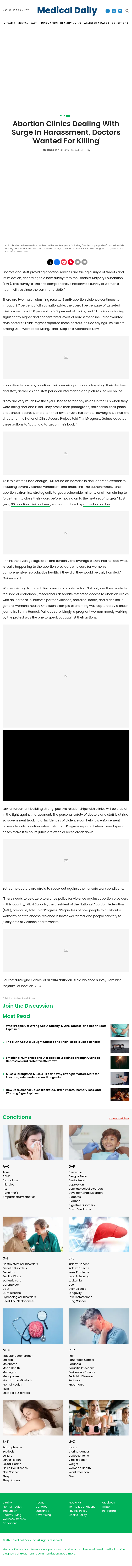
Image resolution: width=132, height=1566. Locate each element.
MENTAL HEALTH (28, 23)
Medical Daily (67, 10)
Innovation (10, 1511)
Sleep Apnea (11, 1480)
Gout (6, 1289)
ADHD (6, 1176)
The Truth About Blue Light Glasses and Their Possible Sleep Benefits (53, 1042)
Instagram (109, 1511)
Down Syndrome (80, 1209)
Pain (71, 1356)
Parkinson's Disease (82, 1372)
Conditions (17, 1117)
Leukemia (75, 1281)
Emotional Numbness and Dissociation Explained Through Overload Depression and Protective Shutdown (53, 1059)
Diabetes (75, 1197)
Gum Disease (12, 1293)
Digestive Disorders (82, 1205)
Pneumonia (76, 1385)
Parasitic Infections (82, 1368)
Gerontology (11, 1285)
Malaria (8, 1360)
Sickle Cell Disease (15, 1468)
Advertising (43, 1515)
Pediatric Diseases (81, 1376)
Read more (67, 1554)
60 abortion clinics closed (30, 504)
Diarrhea (74, 1201)
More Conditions (119, 1118)
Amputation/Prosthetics (19, 1197)
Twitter (106, 1507)
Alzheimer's (10, 1193)
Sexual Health (12, 1464)
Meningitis (9, 1372)
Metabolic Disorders (16, 1393)
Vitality (7, 1503)
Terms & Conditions (82, 1507)
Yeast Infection (79, 1472)
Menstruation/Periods (17, 1380)
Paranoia (75, 1364)
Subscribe (42, 1511)
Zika (71, 1476)
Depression (76, 1185)
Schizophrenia (12, 1447)
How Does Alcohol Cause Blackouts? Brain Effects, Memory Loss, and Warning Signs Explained (53, 1091)
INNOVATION (49, 23)
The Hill (66, 116)
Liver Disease (77, 1289)
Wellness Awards (96, 23)
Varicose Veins (79, 1456)
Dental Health (78, 1180)
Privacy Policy (78, 1511)
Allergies (8, 1185)
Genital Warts (12, 1276)
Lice (71, 1285)
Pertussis (75, 1380)
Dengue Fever (78, 1176)
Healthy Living (12, 1515)
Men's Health (11, 1368)
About (40, 1503)
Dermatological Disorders (86, 1189)
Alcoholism (10, 1180)
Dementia (75, 1172)
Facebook (108, 1503)
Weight (73, 1464)
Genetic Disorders (15, 1268)
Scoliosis (8, 1452)
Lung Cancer (77, 1301)
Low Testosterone (80, 1297)
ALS (5, 1189)
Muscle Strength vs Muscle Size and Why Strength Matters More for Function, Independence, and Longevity (52, 1075)
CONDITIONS (120, 23)
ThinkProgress (89, 418)
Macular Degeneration (18, 1356)
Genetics (9, 1272)
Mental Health (12, 1385)
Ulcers (73, 1447)
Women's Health (80, 1468)
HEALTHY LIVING (70, 23)
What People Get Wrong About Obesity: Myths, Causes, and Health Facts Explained (56, 1027)
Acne (6, 1172)
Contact (41, 1507)
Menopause (11, 1376)
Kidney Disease (79, 1268)
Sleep (6, 1476)
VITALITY (9, 23)
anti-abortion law (96, 504)
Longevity (75, 1293)
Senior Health (12, 1460)
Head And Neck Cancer (18, 1301)
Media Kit (75, 1503)
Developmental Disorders (86, 1193)
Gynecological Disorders (19, 1297)
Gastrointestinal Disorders (20, 1264)
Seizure (7, 1456)
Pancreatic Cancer (81, 1360)
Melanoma (10, 1364)
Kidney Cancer (79, 1264)
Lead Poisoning (79, 1276)
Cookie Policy (78, 1515)
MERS (6, 1389)
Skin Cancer (11, 1472)
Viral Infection (78, 1460)
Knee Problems (79, 1272)
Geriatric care (12, 1281)
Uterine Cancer (79, 1452)
